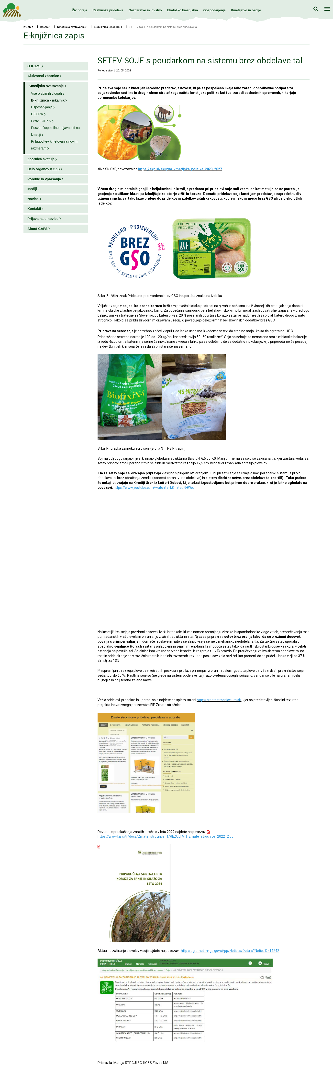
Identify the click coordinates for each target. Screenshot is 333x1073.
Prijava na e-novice (42, 219)
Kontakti (34, 209)
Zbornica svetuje (41, 159)
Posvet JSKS (41, 121)
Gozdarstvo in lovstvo (145, 10)
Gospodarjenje (214, 10)
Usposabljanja (42, 107)
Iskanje (315, 9)
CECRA (37, 114)
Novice (33, 199)
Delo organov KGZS (43, 169)
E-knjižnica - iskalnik (108, 26)
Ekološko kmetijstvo (182, 10)
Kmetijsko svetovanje (72, 26)
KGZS (28, 26)
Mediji (32, 189)
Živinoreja (79, 10)
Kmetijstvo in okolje (246, 10)
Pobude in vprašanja (44, 179)
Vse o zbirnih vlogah (46, 93)
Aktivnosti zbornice (43, 76)
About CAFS (37, 229)
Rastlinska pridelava (107, 10)
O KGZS (34, 66)
